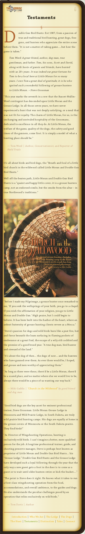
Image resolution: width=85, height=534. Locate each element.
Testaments (31, 521)
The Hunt (16, 521)
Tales (60, 521)
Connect (70, 521)
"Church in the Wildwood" (42, 388)
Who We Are (37, 517)
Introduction (19, 517)
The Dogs (66, 517)
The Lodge (52, 517)
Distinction (47, 521)
